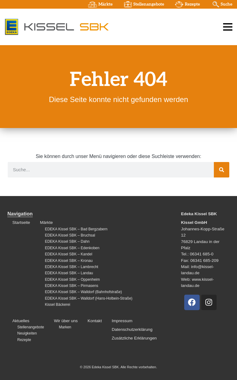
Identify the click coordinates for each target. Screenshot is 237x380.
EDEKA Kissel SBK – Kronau (69, 260)
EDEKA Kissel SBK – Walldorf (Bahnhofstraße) (83, 292)
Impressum (122, 320)
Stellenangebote (148, 4)
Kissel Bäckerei (57, 304)
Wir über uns (66, 320)
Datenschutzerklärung (132, 329)
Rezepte (192, 4)
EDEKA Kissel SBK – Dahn (67, 241)
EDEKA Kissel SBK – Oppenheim (72, 279)
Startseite (21, 222)
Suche (226, 4)
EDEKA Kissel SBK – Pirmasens (71, 286)
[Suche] (221, 169)
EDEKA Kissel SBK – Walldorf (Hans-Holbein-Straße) (88, 298)
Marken (65, 327)
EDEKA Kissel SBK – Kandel (68, 254)
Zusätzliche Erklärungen (134, 338)
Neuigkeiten (27, 333)
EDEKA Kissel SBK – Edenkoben (72, 248)
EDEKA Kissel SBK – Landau (69, 273)
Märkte (105, 4)
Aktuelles (20, 320)
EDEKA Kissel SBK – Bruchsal (70, 235)
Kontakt (95, 320)
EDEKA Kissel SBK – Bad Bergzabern (76, 229)
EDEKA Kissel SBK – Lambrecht (71, 267)
